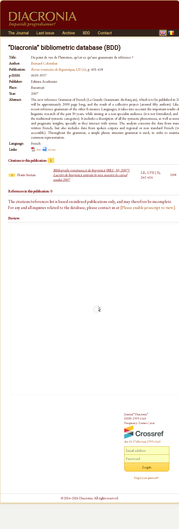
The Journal (18, 33)
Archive (68, 33)
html (52, 149)
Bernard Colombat (44, 63)
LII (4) (81, 69)
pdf (38, 149)
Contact (105, 33)
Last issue (45, 33)
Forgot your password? (146, 478)
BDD (86, 33)
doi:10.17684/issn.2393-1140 (142, 441)
